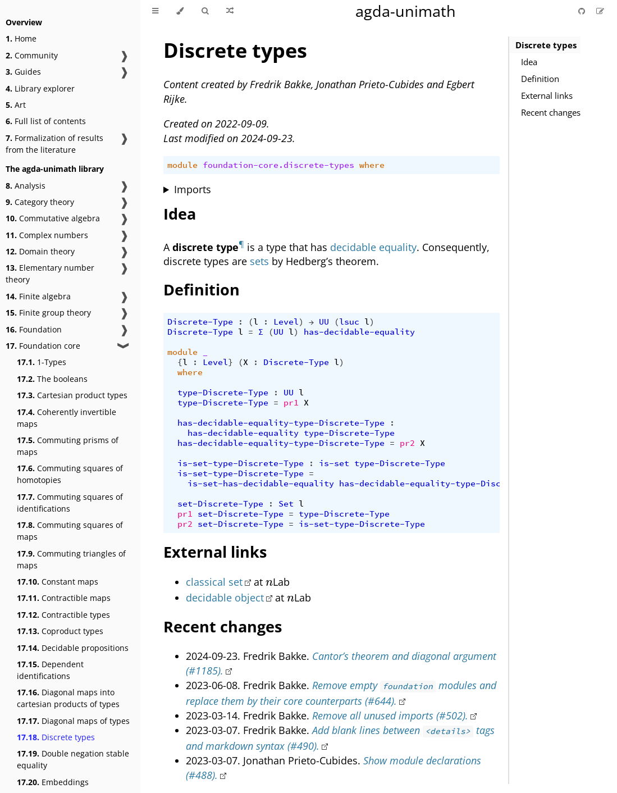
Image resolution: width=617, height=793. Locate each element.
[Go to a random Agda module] (230, 11)
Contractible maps (64, 598)
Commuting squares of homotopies (70, 474)
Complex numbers (47, 235)
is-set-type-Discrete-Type (240, 463)
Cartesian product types (72, 395)
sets (259, 261)
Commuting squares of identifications (70, 502)
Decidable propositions (73, 647)
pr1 (291, 403)
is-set (334, 463)
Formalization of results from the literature (54, 144)
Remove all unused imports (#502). (390, 715)
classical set (214, 582)
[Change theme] (180, 11)
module (182, 165)
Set (286, 504)
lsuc (349, 322)
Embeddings (53, 782)
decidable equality (373, 246)
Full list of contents (46, 121)
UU (324, 322)
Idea (529, 61)
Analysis (25, 185)
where (372, 165)
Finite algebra (38, 296)
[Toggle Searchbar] (205, 11)
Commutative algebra (53, 218)
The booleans (52, 378)
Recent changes (551, 112)
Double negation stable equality (73, 759)
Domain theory (40, 251)
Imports (192, 189)
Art (16, 104)
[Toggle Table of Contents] (155, 11)
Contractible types (63, 614)
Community (32, 55)
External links (547, 95)
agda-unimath (405, 11)
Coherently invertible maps (66, 418)
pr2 (407, 443)
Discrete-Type (200, 322)
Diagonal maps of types (73, 720)
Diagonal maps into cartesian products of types (68, 698)
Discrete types (56, 737)
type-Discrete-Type (222, 393)
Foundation (34, 329)
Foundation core (43, 345)
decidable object (225, 597)
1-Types (41, 362)
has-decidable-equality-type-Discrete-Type (281, 423)
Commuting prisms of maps (67, 446)
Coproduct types (60, 631)
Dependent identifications (50, 670)
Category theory (40, 202)
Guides (23, 71)
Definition (540, 78)
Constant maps (57, 581)
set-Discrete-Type (220, 504)
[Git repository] (583, 11)
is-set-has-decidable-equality (261, 483)
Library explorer (40, 88)
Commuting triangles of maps (71, 559)
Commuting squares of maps (70, 530)
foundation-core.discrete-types (278, 165)
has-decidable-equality (359, 332)
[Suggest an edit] (600, 11)
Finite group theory (48, 312)
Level (286, 322)
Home (21, 38)
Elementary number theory (50, 273)
